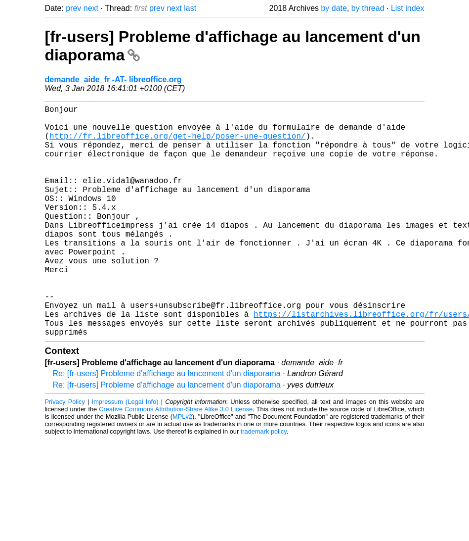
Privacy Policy (65, 453)
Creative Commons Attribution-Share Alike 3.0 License (176, 460)
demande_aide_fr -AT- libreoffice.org (113, 79)
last (190, 8)
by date (333, 8)
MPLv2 (182, 468)
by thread (367, 8)
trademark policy (264, 483)
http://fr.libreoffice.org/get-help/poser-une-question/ (177, 143)
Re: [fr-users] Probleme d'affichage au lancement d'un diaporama (167, 425)
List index (408, 8)
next (91, 8)
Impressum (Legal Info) (125, 453)
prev (73, 8)
